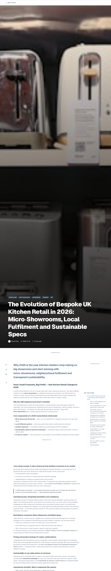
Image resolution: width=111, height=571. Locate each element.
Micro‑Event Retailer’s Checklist (59, 487)
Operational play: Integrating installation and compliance (97, 446)
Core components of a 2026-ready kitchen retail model (98, 436)
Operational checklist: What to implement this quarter (98, 463)
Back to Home (11, 2)
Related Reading (94, 475)
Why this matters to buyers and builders (97, 471)
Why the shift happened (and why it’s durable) (98, 432)
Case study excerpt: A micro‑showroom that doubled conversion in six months (98, 441)
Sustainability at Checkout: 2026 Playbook (51, 564)
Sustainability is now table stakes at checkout (97, 459)
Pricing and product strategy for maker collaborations (97, 455)
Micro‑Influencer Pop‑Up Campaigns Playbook (61, 534)
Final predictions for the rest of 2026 (97, 467)
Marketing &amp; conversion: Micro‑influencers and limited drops (98, 450)
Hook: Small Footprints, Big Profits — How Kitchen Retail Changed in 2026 (96, 427)
